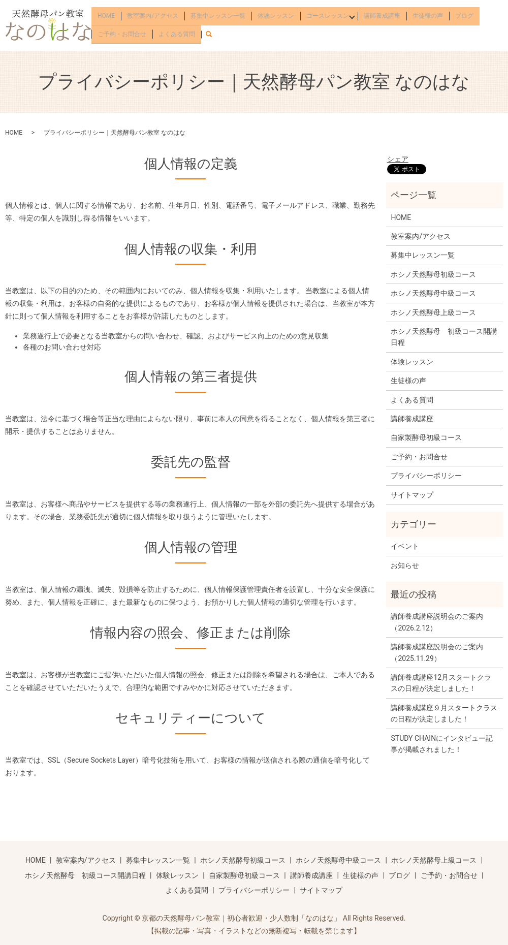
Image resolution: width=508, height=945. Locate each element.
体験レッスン (276, 17)
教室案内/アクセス (152, 17)
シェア (397, 159)
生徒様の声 (430, 17)
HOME (106, 17)
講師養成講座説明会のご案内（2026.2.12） (437, 622)
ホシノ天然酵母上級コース (433, 312)
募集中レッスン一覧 (217, 17)
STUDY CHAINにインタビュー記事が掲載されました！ (442, 743)
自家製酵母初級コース (426, 437)
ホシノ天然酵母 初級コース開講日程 (444, 336)
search (213, 31)
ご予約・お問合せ (122, 32)
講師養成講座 (384, 17)
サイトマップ (412, 495)
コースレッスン (327, 17)
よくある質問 (176, 32)
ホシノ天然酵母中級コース (433, 293)
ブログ (467, 17)
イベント (405, 546)
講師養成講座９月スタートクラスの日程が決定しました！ (444, 713)
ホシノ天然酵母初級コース (433, 274)
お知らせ (405, 565)
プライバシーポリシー (426, 475)
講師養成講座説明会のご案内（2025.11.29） (437, 652)
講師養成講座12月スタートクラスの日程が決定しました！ (441, 682)
